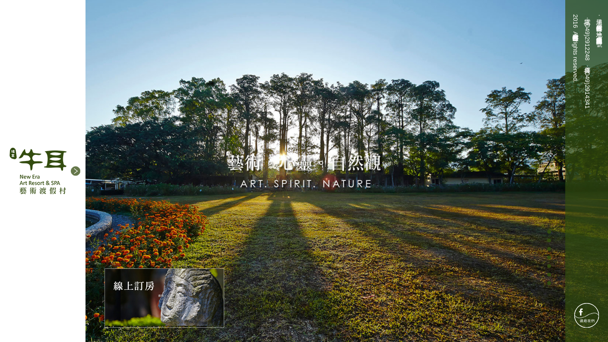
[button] (75, 171)
